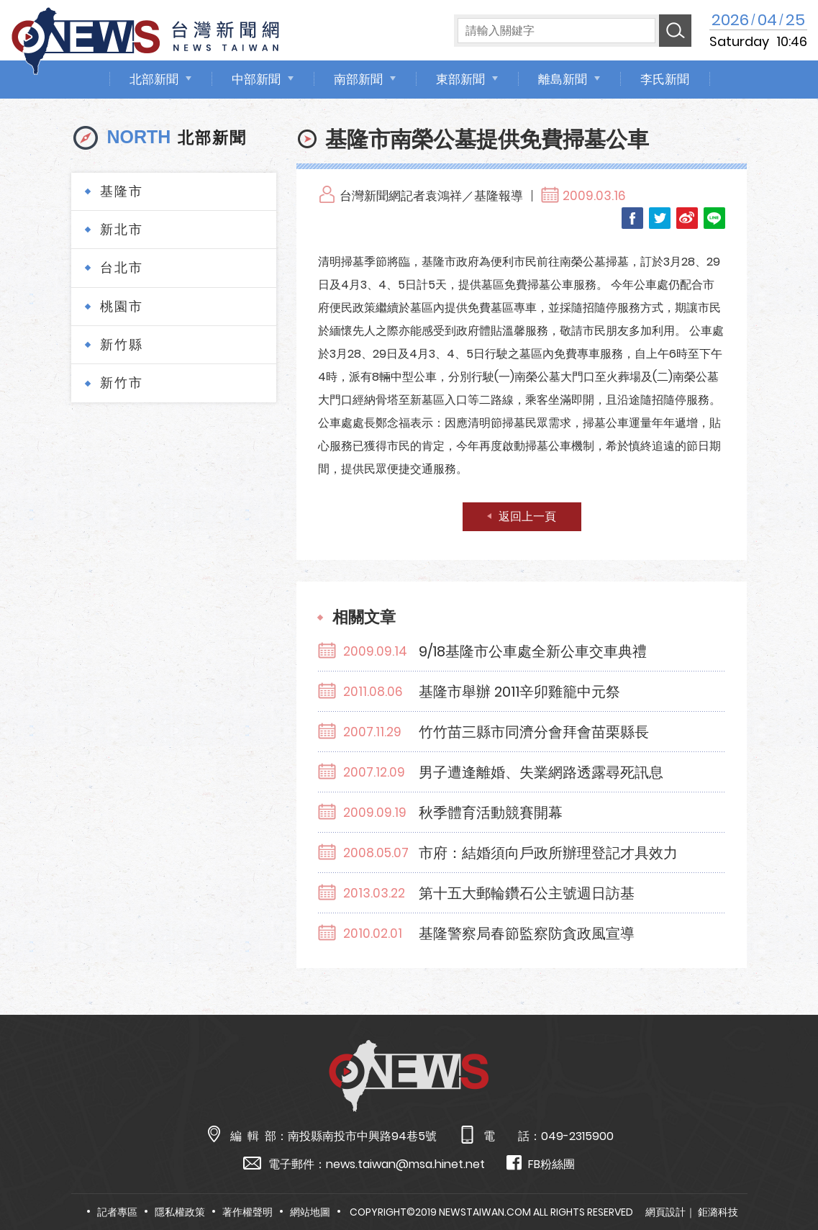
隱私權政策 (180, 1212)
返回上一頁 (527, 516)
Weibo (687, 218)
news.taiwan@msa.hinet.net (405, 1164)
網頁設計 (665, 1212)
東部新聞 (460, 79)
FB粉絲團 (540, 1163)
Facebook (632, 218)
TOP (784, 1177)
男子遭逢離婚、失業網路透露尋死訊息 (541, 772)
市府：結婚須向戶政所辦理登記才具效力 (548, 853)
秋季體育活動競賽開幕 (491, 812)
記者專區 (117, 1212)
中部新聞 (256, 79)
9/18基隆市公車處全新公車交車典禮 (533, 651)
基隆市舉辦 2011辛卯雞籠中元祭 (519, 692)
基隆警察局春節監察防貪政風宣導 (527, 933)
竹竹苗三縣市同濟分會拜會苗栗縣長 (534, 732)
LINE (714, 218)
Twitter (660, 218)
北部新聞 (153, 79)
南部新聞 (358, 79)
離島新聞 (562, 79)
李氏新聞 (664, 79)
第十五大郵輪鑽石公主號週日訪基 (527, 893)
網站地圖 (310, 1212)
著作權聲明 (247, 1212)
